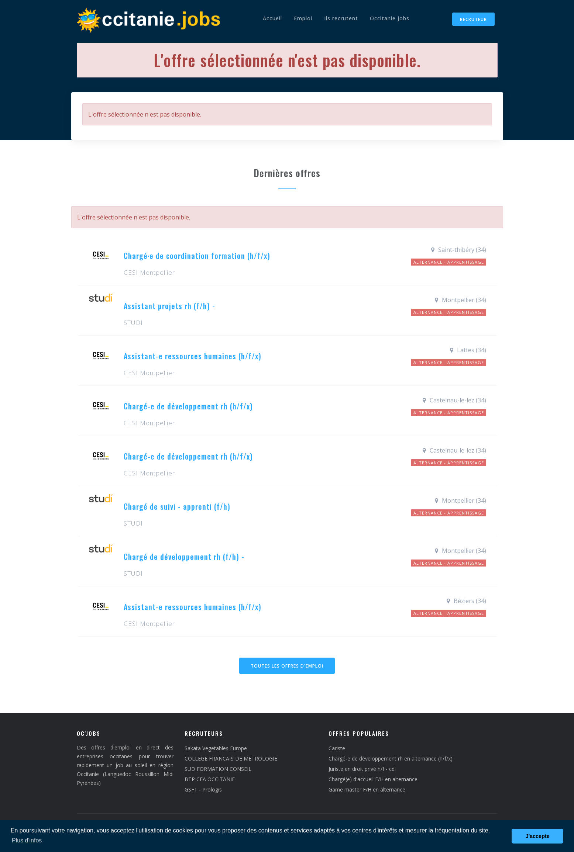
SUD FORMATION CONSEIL (218, 768)
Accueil (272, 18)
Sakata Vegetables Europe (216, 748)
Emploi (303, 18)
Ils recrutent (341, 18)
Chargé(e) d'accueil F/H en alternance (373, 779)
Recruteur (473, 19)
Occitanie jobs (389, 18)
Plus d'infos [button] (27, 840)
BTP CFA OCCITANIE (210, 779)
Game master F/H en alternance (367, 789)
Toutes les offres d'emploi (287, 666)
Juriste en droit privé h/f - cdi (362, 768)
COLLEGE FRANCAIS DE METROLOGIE (231, 758)
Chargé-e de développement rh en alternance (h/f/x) (391, 758)
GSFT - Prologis (203, 789)
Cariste (337, 748)
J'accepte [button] (538, 836)
